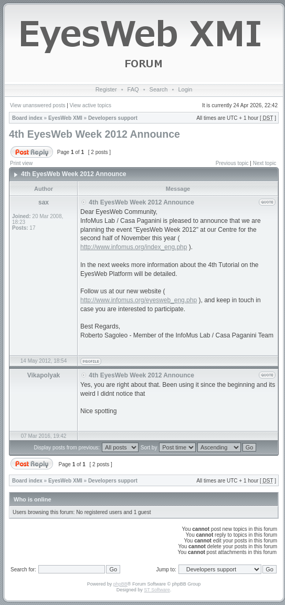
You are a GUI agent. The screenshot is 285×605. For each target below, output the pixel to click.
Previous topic (232, 163)
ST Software (157, 589)
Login (185, 89)
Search (159, 89)
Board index (27, 118)
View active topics (90, 105)
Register (106, 89)
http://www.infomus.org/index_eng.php (133, 247)
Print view (21, 163)
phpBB (120, 584)
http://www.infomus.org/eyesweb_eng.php (138, 300)
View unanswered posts (37, 105)
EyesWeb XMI (65, 118)
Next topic (264, 163)
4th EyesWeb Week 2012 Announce (94, 134)
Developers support (113, 118)
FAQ (133, 89)
